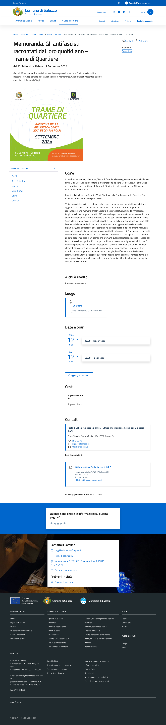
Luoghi (124, 643)
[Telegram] (123, 11)
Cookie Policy (89, 669)
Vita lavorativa (91, 646)
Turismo (128, 21)
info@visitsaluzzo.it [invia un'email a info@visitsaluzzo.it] (78, 446)
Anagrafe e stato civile (56, 626)
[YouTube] (118, 11)
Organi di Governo (17, 622)
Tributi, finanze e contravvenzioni (98, 638)
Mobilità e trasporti (92, 630)
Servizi (53, 20)
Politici (13, 626)
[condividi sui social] (127, 41)
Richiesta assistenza (55, 673)
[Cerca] (150, 12)
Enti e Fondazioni (17, 634)
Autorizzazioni (53, 634)
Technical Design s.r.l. (27, 717)
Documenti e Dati (17, 638)
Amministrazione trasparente (96, 661)
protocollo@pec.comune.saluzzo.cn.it (25, 681)
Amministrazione (24, 20)
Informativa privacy (92, 665)
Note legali (88, 673)
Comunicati (126, 622)
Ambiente (51, 622)
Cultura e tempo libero (56, 642)
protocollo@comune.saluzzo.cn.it (29, 675)
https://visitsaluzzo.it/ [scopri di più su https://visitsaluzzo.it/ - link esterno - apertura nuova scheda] (78, 443)
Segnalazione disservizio (57, 669)
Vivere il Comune (70, 20)
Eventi (124, 647)
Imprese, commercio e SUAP (96, 626)
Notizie (124, 618)
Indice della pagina (33, 168)
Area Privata (15, 702)
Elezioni (102, 21)
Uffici (12, 618)
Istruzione (115, 21)
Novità (41, 20)
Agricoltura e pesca (55, 618)
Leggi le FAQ (52, 661)
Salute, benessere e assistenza (97, 634)
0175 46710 (75, 440)
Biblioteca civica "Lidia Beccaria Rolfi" (93, 467)
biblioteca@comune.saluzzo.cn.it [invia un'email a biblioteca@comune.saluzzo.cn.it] (88, 480)
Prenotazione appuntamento (59, 665)
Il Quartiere (76, 305)
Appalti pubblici (53, 630)
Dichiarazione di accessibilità (96, 677)
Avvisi (124, 626)
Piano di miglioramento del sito (97, 681)
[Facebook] (108, 11)
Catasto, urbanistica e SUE (58, 638)
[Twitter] (113, 11)
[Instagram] (128, 11)
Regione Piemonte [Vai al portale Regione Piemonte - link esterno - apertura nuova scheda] (19, 3)
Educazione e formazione (57, 646)
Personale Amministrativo (21, 630)
